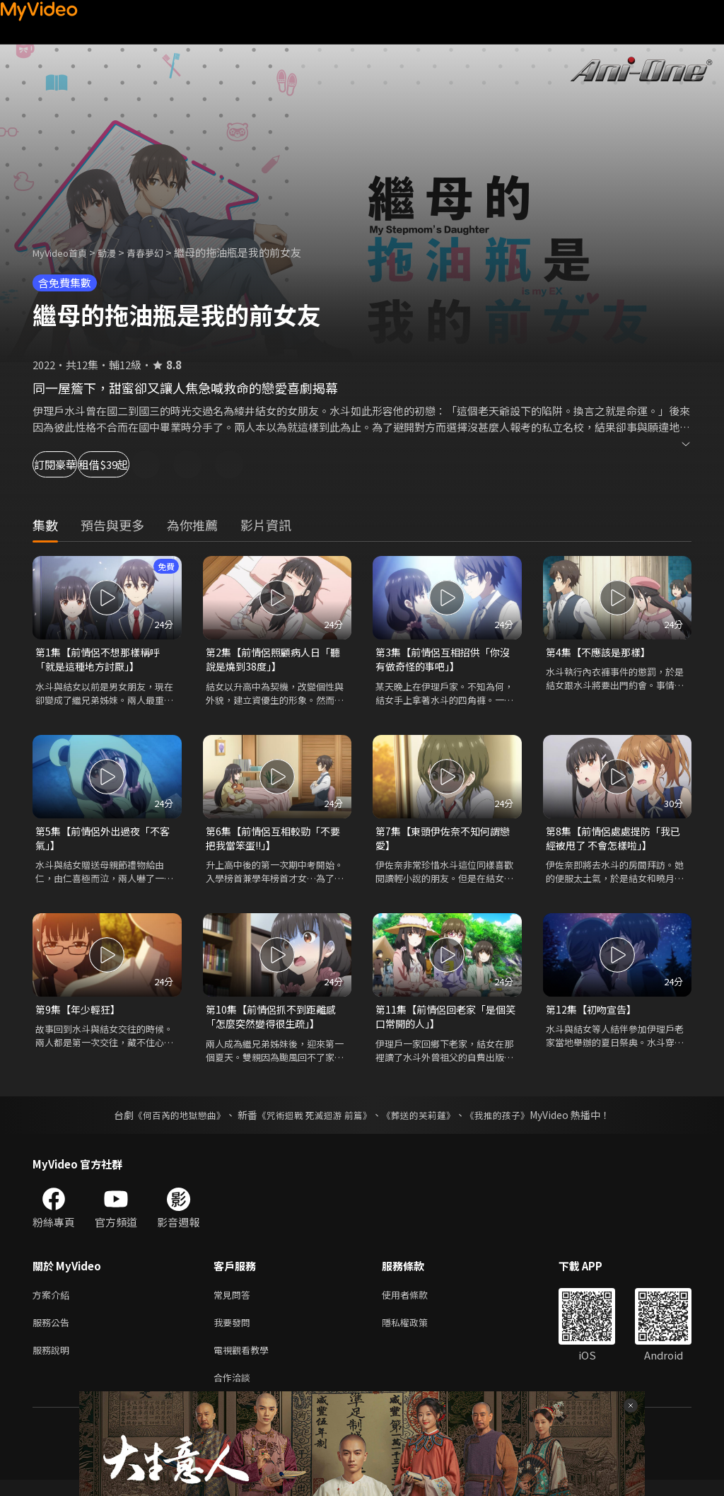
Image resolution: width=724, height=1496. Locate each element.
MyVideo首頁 (65, 252)
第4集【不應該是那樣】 (602, 652)
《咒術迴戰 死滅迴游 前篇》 (313, 1122)
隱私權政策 (416, 1333)
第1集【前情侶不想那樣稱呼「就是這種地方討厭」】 (101, 660)
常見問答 (235, 1303)
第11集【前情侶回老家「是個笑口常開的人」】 (444, 1023)
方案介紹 (54, 1303)
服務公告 (54, 1333)
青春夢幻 (160, 252)
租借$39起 (164, 464)
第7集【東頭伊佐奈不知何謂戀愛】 (441, 842)
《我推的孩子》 (508, 1122)
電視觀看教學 (245, 1362)
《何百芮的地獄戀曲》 (170, 1122)
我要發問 (235, 1333)
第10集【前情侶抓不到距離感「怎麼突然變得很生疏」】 (275, 1023)
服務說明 (54, 1362)
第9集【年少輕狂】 (80, 1015)
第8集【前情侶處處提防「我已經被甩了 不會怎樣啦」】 (612, 842)
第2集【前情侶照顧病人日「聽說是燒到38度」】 (267, 660)
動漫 (118, 252)
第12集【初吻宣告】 (594, 1015)
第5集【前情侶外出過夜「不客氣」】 (101, 842)
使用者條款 (416, 1303)
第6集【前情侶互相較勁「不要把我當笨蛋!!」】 (272, 842)
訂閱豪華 (71, 464)
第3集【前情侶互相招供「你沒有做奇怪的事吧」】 (441, 660)
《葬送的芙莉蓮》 (424, 1122)
